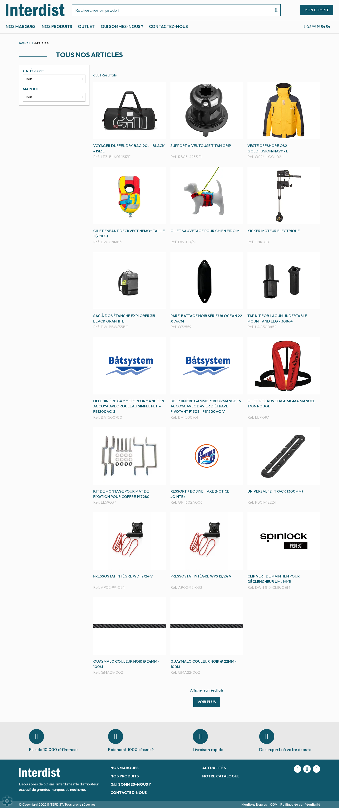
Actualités (214, 767)
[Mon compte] (316, 10)
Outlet (86, 26)
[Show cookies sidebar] (7, 801)
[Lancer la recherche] (274, 10)
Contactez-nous (168, 26)
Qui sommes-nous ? (122, 26)
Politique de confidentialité (300, 804)
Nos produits (57, 26)
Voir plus (207, 701)
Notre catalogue (221, 776)
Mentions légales (255, 804)
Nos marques (21, 26)
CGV (274, 804)
